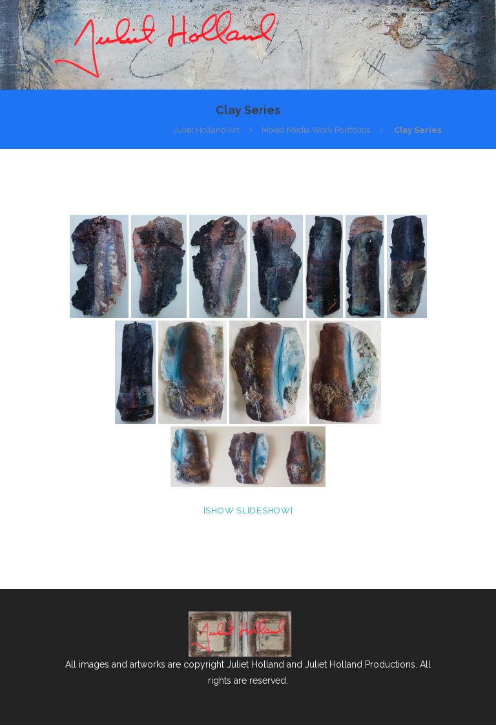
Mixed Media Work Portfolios (316, 130)
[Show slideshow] (248, 510)
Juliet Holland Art (206, 130)
